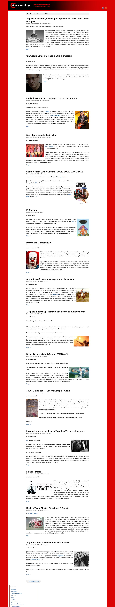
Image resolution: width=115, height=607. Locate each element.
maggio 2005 (93, 512)
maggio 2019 (93, 194)
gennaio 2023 (93, 111)
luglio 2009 (93, 417)
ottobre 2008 (93, 435)
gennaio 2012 (93, 361)
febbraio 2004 (93, 541)
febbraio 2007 (93, 472)
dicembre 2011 (94, 363)
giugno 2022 (93, 124)
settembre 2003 (94, 550)
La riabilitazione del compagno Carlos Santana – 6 (54, 100)
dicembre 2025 (94, 44)
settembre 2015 (94, 277)
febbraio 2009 (93, 427)
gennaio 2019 (93, 202)
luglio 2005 (93, 508)
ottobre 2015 (93, 275)
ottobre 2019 (93, 184)
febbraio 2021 (93, 154)
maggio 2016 (93, 262)
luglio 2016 (93, 258)
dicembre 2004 (94, 522)
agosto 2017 (93, 234)
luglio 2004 (93, 531)
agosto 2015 (93, 279)
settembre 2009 (94, 414)
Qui (35, 225)
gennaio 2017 (93, 247)
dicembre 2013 (94, 317)
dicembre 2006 (94, 476)
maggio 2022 (93, 126)
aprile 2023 (93, 105)
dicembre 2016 (94, 249)
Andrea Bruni (54, 198)
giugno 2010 (93, 397)
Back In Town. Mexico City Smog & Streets (50, 527)
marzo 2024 (93, 84)
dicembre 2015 (94, 272)
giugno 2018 (93, 215)
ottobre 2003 (93, 548)
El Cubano (34, 212)
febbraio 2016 (93, 268)
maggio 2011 (93, 376)
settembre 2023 (94, 95)
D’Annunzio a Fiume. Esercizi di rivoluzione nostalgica (17, 90)
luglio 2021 (93, 145)
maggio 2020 (93, 171)
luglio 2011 (93, 372)
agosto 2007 (93, 461)
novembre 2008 (94, 433)
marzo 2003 (93, 561)
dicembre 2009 (94, 408)
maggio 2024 (93, 80)
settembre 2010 (94, 391)
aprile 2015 (93, 287)
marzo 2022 (93, 130)
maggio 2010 (93, 399)
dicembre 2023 (94, 90)
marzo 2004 (93, 539)
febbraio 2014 (93, 313)
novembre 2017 (94, 228)
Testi (45, 214)
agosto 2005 (93, 507)
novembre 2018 (94, 205)
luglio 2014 (93, 304)
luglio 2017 (93, 236)
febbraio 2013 (93, 336)
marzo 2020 (93, 175)
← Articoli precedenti (36, 602)
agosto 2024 (93, 75)
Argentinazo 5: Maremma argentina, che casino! (53, 285)
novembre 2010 (94, 387)
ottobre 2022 (93, 116)
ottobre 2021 (93, 139)
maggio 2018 (93, 217)
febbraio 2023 (93, 109)
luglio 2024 (93, 76)
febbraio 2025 (93, 63)
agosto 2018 (93, 211)
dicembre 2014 (94, 294)
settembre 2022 (94, 118)
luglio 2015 (93, 281)
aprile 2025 (93, 59)
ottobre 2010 (93, 389)
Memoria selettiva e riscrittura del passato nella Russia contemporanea (18, 56)
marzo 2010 (93, 402)
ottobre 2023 (93, 94)
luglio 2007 (93, 463)
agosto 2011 (93, 370)
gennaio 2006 (93, 497)
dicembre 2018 (94, 203)
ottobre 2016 (93, 253)
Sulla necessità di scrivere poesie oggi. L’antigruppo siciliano (18, 131)
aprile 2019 (93, 196)
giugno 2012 (93, 351)
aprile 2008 (93, 446)
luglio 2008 (93, 440)
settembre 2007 (94, 459)
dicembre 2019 (94, 181)
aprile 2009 (93, 423)
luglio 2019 (93, 190)
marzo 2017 (93, 243)
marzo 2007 (93, 471)
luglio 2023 (93, 99)
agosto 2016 (93, 256)
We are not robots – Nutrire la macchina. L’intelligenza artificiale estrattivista (18, 156)
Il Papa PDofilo (36, 489)
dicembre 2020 (94, 158)
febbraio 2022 (93, 131)
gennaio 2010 (93, 406)
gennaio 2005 (93, 520)
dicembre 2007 (94, 453)
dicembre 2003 (94, 544)
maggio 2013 (93, 330)
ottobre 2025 (93, 48)
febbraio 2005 (93, 518)
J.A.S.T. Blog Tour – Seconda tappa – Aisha (50, 405)
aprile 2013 (93, 332)
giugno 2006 (93, 488)
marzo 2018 (93, 220)
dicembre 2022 (94, 112)
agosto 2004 (93, 529)
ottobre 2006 (93, 480)
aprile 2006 (93, 491)
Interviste (46, 60)
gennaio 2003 (93, 565)
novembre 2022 (94, 114)
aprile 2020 (93, 173)
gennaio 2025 (93, 65)
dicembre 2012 (94, 340)
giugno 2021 (93, 147)
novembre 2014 (94, 296)
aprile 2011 (93, 378)
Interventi (13, 17)
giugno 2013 (93, 328)
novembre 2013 (94, 319)
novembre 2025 (94, 46)
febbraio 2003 (93, 563)
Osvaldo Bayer (58, 580)
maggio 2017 (93, 239)
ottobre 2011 (93, 366)
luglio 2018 (93, 213)
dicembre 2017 (94, 226)
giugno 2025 (93, 56)
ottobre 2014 (93, 298)
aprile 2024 (93, 82)
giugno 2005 (93, 510)
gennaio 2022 (93, 133)
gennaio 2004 (93, 542)
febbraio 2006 (93, 495)
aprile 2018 (93, 219)
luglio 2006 (93, 486)
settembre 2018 (94, 209)
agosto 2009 (93, 416)
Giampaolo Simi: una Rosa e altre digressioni (51, 58)
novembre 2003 (94, 546)
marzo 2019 (93, 198)
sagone (48, 113)
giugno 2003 (93, 556)
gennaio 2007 (93, 474)
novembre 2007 (94, 455)
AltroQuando (14, 38)
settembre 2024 (94, 73)
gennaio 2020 (93, 179)
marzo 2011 (93, 380)
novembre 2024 (94, 69)
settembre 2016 (94, 255)
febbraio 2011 (93, 381)
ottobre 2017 (93, 230)
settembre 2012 (94, 345)
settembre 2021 (94, 141)
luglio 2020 (93, 167)
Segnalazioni (46, 407)
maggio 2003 (93, 558)
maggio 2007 (93, 467)
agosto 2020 (93, 166)
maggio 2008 (93, 444)
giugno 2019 (93, 192)
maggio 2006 (93, 489)
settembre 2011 (94, 368)
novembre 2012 (94, 342)
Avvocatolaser (55, 148)
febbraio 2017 (93, 245)
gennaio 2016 (93, 270)
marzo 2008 (93, 448)
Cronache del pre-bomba (17, 32)
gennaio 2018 (93, 224)
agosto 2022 (93, 120)
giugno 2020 (93, 169)
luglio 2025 (93, 54)
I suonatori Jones (47, 102)
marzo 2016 (93, 266)
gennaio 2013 (93, 338)
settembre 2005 (94, 505)
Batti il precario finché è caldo (44, 137)
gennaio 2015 (93, 292)
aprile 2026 (93, 37)
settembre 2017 (94, 232)
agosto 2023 (93, 97)
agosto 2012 (93, 347)
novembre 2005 (94, 501)
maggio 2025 (93, 58)
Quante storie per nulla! (17, 46)
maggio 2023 (93, 103)
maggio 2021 (93, 148)
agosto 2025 (93, 52)
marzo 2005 (93, 516)
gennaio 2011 (93, 383)
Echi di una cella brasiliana (18, 139)
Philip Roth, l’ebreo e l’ (18, 99)
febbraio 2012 (93, 359)
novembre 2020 (94, 160)
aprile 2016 (93, 264)
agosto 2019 (93, 188)
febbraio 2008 (93, 450)
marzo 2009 (93, 425)
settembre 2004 (94, 527)
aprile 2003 (93, 560)
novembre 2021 (94, 137)
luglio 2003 (93, 554)
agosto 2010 (93, 393)
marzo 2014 (93, 311)
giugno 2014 (93, 306)
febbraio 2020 (93, 177)
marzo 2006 (93, 493)
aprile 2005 (93, 514)
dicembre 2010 (94, 385)
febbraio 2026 (93, 40)
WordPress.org (94, 579)
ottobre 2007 (93, 457)
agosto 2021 (93, 143)
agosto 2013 (93, 325)
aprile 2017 (93, 241)
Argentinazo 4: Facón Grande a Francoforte (50, 564)
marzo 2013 (93, 334)
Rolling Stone (67, 117)
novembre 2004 (94, 524)
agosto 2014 (93, 302)
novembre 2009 (94, 410)
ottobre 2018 (93, 207)
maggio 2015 (93, 285)
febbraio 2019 (93, 200)
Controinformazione (48, 23)
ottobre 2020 (93, 162)
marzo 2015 (93, 289)
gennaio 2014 (93, 315)
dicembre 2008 (94, 431)
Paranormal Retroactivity (41, 246)
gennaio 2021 (93, 156)
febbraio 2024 (93, 86)
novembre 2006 (94, 478)
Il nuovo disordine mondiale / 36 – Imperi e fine (18, 63)
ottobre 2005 (93, 503)
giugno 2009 (93, 419)
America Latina (46, 287)
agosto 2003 (93, 552)
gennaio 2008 (93, 452)
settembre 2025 (94, 50)
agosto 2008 (93, 438)
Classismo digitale (16, 114)
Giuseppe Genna (64, 179)
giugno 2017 (93, 238)
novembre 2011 (94, 364)
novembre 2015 (94, 273)
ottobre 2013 (93, 321)
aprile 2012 (93, 355)
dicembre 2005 (94, 499)
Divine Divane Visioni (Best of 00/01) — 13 (50, 367)
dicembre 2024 (94, 67)
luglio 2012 (93, 349)
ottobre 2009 (93, 412)
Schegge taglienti (47, 248)
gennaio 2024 (93, 88)
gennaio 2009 (93, 429)
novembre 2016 (94, 251)
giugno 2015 (93, 283)
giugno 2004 (93, 533)
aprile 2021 (93, 150)
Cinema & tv (46, 368)
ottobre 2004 (93, 525)
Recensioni (46, 175)
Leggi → (31, 51)
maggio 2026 (93, 35)
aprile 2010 (93, 400)
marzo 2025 (93, 61)
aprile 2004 (93, 537)
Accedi (91, 573)
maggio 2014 (93, 308)
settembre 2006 (94, 482)
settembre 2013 (94, 323)
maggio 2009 (93, 421)
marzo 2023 (93, 107)
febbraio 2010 (93, 404)
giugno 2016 (93, 260)
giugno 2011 (93, 374)
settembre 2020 (94, 164)
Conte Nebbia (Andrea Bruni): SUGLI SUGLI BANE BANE (57, 173)
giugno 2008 (93, 442)
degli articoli (94, 575)
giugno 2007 (93, 465)
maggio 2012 (93, 353)
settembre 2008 (94, 436)
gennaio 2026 (93, 42)
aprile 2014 (93, 309)
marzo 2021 (93, 152)
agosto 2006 (93, 484)
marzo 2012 (93, 357)
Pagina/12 (32, 578)
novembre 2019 (94, 183)
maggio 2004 (93, 535)
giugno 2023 (93, 101)
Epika (44, 185)
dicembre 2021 (94, 135)
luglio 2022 (93, 122)
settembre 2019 (94, 186)
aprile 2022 (93, 128)
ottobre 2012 (93, 344)
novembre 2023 (94, 92)
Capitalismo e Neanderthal (18, 50)
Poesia (13, 27)
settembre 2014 (94, 300)
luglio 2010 (93, 395)
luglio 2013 (93, 327)
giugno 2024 (93, 78)
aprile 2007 (93, 469)
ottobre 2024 (93, 71)
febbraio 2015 (93, 291)
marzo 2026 (93, 39)
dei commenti (95, 577)
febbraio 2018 (93, 222)
